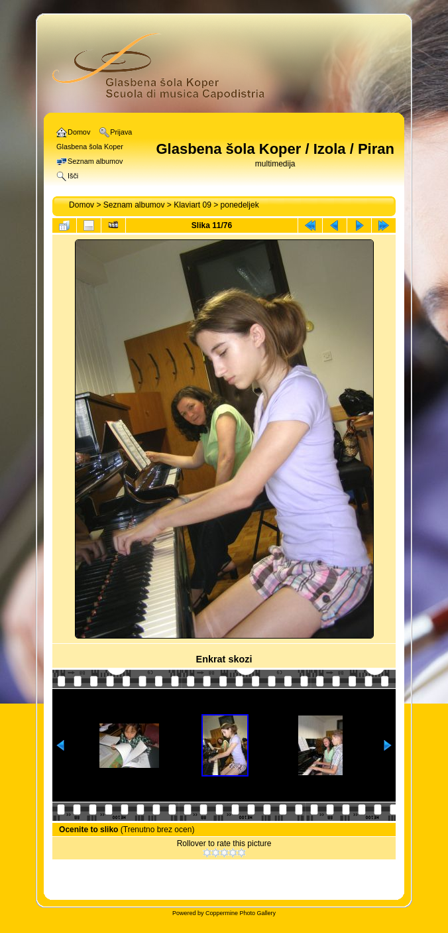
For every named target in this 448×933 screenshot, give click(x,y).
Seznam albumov (134, 205)
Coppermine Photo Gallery (240, 913)
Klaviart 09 (192, 205)
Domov (81, 205)
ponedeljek (240, 205)
